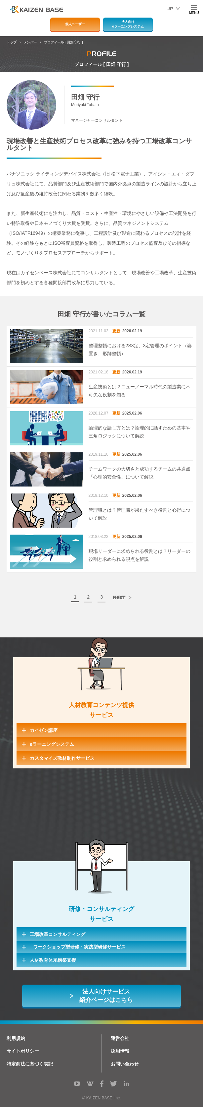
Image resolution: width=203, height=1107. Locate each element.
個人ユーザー (75, 24)
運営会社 (120, 1038)
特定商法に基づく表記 (30, 1064)
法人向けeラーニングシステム (128, 24)
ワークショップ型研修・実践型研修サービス (79, 946)
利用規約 (16, 1038)
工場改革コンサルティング (57, 934)
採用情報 (120, 1051)
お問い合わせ (125, 1064)
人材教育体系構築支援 (53, 960)
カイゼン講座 (44, 730)
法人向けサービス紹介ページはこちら (106, 995)
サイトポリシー (23, 1051)
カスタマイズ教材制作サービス (62, 758)
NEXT (119, 597)
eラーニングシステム (52, 744)
